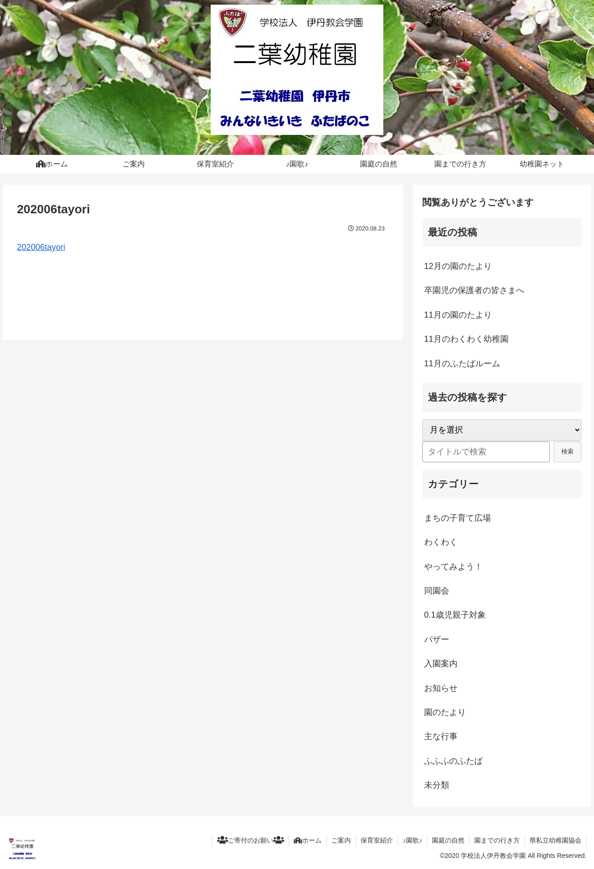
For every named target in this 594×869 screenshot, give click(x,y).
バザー (436, 639)
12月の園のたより (458, 266)
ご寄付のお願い (250, 840)
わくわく (441, 542)
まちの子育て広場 (457, 518)
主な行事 (441, 736)
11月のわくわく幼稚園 (466, 339)
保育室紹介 (377, 840)
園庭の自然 (448, 840)
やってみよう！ (453, 566)
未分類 (436, 785)
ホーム (308, 840)
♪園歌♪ (412, 840)
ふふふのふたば (453, 761)
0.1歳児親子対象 (455, 615)
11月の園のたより (458, 314)
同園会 (436, 590)
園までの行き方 (497, 840)
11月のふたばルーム (462, 363)
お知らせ (441, 688)
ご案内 (341, 840)
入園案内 (441, 663)
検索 (568, 451)
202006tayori (41, 247)
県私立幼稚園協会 (555, 840)
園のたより (445, 712)
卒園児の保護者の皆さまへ (474, 290)
